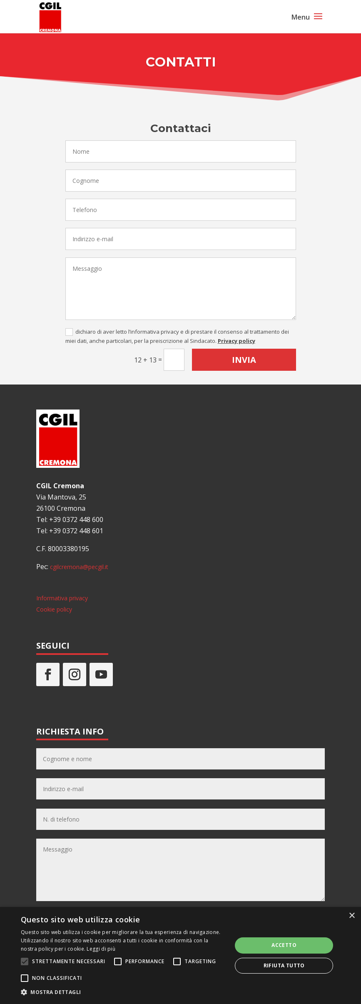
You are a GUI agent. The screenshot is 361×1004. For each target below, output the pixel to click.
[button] (123, 992)
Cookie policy (54, 609)
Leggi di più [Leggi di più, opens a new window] (101, 948)
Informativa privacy (62, 598)
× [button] (352, 916)
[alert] (180, 955)
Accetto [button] (283, 945)
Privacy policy (236, 341)
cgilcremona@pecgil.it (79, 567)
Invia (244, 359)
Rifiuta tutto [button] (284, 965)
